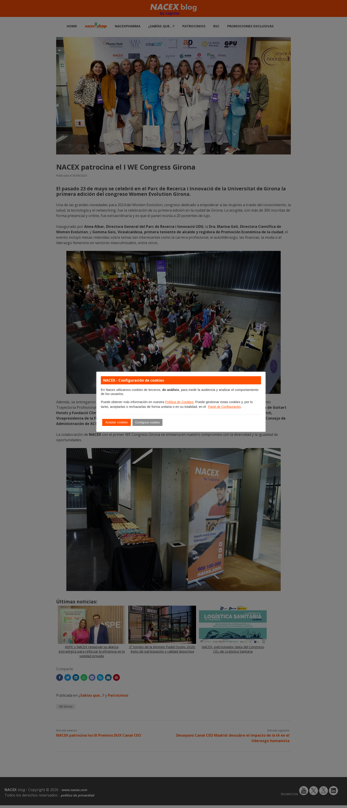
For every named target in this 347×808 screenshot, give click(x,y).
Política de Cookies (179, 402)
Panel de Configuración (224, 406)
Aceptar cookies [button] (116, 422)
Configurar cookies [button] (147, 422)
